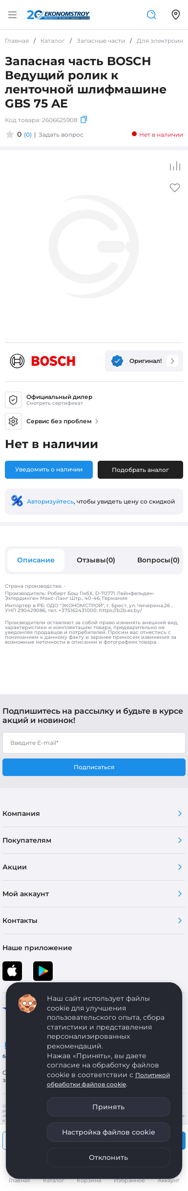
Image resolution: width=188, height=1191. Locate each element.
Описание (36, 560)
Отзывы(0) (96, 560)
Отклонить (108, 1157)
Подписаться (94, 767)
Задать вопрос (61, 134)
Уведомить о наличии (49, 469)
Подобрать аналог (140, 469)
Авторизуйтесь (50, 501)
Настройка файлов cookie (108, 1132)
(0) (28, 134)
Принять (108, 1106)
